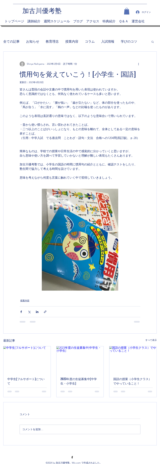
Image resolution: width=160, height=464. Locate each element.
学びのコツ (129, 41)
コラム (90, 41)
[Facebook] (72, 457)
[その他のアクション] (138, 64)
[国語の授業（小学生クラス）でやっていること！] (133, 359)
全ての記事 (11, 41)
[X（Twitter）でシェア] (29, 311)
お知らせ (32, 41)
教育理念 (52, 41)
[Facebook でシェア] (21, 311)
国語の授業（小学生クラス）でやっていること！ (132, 381)
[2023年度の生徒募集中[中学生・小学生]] (80, 359)
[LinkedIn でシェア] (37, 311)
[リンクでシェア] (45, 311)
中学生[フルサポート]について (26, 381)
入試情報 (107, 41)
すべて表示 (151, 340)
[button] (126, 11)
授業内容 (71, 41)
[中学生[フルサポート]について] (27, 359)
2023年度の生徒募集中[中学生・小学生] (78, 381)
